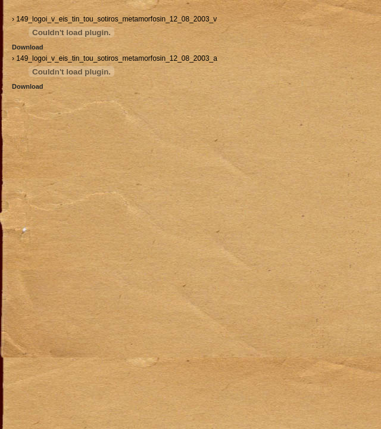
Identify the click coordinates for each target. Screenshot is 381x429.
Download (27, 47)
